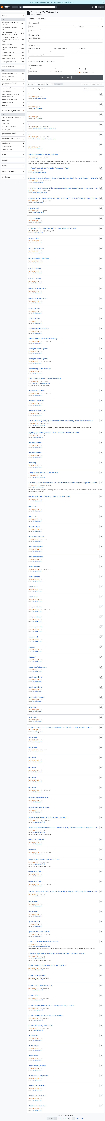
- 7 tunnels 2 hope (34, 218)
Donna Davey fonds (38, 213)
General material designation (36, 55)
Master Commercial (44, 379)
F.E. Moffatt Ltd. (13, 91)
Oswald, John (13, 143)
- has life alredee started (36, 1086)
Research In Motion (13, 102)
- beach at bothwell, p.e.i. (37, 411)
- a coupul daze (33, 238)
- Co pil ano (32, 506)
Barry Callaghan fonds (13, 59)
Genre (4, 166)
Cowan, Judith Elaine (13, 77)
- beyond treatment (35, 443)
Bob (34, 995)
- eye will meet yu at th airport (38, 807)
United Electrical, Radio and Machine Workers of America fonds (13, 39)
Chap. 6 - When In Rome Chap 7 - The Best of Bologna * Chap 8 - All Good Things (63, 198)
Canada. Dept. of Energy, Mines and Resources (13, 139)
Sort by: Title (85, 84)
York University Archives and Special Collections (13, 95)
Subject (4, 160)
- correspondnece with (36, 537)
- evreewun (32, 757)
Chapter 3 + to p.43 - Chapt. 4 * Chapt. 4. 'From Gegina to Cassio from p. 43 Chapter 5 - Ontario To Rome (63, 178)
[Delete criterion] (102, 27)
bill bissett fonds (13, 44)
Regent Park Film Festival (13, 88)
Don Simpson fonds (13, 52)
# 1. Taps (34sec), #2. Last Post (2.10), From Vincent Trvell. (48, 168)
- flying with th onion (35, 871)
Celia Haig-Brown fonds (39, 159)
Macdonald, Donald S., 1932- (13, 74)
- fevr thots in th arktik (36, 839)
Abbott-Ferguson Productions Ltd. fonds (13, 23)
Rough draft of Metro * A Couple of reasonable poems (53, 433)
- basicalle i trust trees (36, 401)
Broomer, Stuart (13, 146)
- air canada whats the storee (38, 258)
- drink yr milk (33, 637)
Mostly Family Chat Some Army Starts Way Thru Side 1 (51, 1005)
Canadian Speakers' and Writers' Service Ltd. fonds (13, 33)
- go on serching (34, 921)
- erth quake (32, 717)
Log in (100, 7)
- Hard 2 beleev (33, 1046)
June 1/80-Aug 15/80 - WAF (52, 228)
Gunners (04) (40, 985)
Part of (4, 16)
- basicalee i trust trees (36, 391)
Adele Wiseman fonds (39, 896)
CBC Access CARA (43, 473)
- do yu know (32, 587)
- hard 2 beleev (33, 1036)
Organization (37, 975)
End (55, 68)
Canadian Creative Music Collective (13, 134)
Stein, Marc (13, 106)
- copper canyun (34, 526)
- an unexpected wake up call (38, 328)
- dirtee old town (34, 567)
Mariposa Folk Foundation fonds (13, 28)
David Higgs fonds (38, 732)
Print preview (32, 84)
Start (29, 68)
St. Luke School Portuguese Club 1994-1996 (60, 727)
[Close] (103, 2)
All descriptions (50, 61)
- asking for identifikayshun (38, 349)
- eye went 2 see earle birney (38, 797)
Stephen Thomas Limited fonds (13, 48)
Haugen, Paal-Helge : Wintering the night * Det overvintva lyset (56, 953)
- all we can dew (34, 308)
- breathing (32, 463)
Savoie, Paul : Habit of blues (44, 859)
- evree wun (32, 737)
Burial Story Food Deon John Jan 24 (47, 965)
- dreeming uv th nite (35, 627)
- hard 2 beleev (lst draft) (37, 1066)
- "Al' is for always (34, 268)
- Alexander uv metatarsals (37, 288)
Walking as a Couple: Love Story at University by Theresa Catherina (63, 483)
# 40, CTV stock (33, 208)
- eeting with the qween (36, 697)
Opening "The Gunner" (40, 1025)
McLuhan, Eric (13, 130)
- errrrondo (32, 707)
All (3, 19)
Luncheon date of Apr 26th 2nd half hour (48, 817)
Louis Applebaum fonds (13, 62)
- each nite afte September (37, 667)
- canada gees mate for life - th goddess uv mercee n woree (49, 496)
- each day (32, 647)
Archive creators (8, 67)
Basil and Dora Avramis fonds (41, 383)
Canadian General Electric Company (13, 84)
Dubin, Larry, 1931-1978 (13, 127)
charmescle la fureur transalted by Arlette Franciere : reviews (60, 421)
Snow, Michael (13, 124)
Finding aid (82, 48)
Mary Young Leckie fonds (40, 192)
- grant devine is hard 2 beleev (38, 932)
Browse (14, 7)
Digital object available (60, 48)
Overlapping (84, 72)
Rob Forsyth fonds (38, 182)
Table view (58, 84)
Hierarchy (41, 84)
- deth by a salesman (35, 547)
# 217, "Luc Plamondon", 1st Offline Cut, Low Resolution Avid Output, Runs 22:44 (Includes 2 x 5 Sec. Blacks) (63, 188)
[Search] (39, 7)
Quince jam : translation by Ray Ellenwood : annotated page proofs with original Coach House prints (63, 827)
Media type (6, 177)
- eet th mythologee (35, 677)
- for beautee (32, 901)
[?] (29, 124)
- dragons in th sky (34, 607)
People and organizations (11, 111)
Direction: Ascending (97, 84)
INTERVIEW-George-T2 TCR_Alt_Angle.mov (43, 154)
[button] (92, 7)
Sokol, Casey (13, 121)
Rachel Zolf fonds (38, 109)
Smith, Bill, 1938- (13, 149)
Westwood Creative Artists (13, 99)
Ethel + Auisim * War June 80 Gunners (45, 1015)
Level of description (9, 171)
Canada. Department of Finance (13, 117)
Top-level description (34, 38)
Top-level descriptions (36, 61)
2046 (77, 1118)
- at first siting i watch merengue (39, 369)
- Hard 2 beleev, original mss (38, 1076)
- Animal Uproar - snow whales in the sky (42, 339)
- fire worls (32, 849)
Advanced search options (37, 19)
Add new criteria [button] (34, 31)
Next (82, 1118)
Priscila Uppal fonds (38, 487)
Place (4, 154)
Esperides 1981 (43, 942)
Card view (50, 84)
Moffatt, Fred (13, 80)
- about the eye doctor (36, 248)
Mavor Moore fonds (13, 56)
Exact (92, 72)
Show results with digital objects (93, 89)
